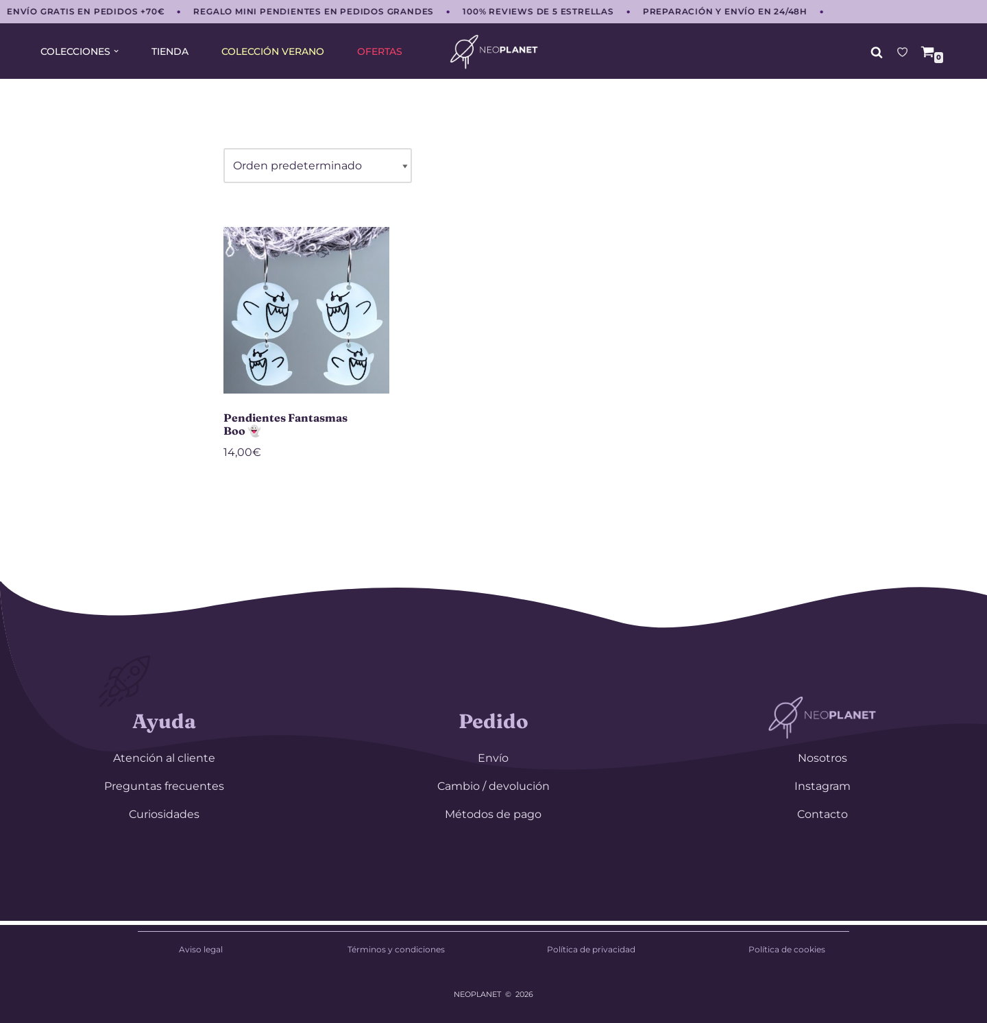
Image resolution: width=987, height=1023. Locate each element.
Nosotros (822, 758)
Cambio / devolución (493, 786)
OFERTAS (379, 51)
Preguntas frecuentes (164, 786)
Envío (493, 758)
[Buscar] (876, 52)
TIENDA (169, 51)
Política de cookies (786, 949)
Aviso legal (201, 949)
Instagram (822, 786)
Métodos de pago (493, 814)
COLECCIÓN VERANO (272, 51)
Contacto (822, 814)
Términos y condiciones (396, 949)
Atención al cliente (164, 758)
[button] (116, 51)
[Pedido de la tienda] (317, 165)
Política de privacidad (591, 949)
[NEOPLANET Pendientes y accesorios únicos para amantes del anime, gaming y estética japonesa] (494, 51)
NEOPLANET (477, 994)
